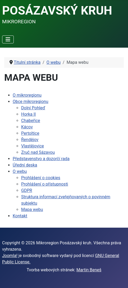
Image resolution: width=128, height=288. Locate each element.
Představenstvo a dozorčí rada (41, 158)
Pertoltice (30, 133)
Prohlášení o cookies (40, 177)
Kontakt (20, 215)
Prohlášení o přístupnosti (44, 184)
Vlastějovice (32, 145)
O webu (20, 171)
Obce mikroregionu (30, 101)
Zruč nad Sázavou (38, 152)
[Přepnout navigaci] (8, 39)
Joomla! (9, 255)
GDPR (26, 190)
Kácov (27, 126)
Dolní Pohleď (33, 107)
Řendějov (29, 139)
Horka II (28, 114)
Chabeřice (30, 120)
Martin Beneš (88, 269)
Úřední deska (25, 165)
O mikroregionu (27, 95)
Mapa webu (32, 209)
